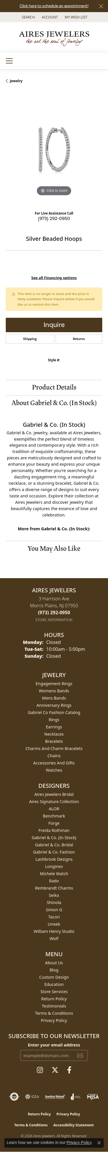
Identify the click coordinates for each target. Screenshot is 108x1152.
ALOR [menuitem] (54, 808)
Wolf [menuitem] (54, 938)
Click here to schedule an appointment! (54, 6)
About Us (54, 962)
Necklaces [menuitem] (54, 734)
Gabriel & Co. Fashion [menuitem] (54, 852)
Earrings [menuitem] (54, 727)
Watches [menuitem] (54, 770)
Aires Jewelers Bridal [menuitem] (54, 794)
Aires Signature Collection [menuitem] (54, 801)
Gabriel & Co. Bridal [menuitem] (54, 844)
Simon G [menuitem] (54, 909)
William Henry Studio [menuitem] (54, 931)
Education (54, 984)
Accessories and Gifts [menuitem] (54, 763)
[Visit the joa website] (76, 1096)
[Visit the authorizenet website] (14, 1096)
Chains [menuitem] (54, 755)
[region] (54, 149)
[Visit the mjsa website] (93, 1096)
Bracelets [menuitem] (54, 741)
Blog (54, 970)
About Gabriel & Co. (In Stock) (54, 403)
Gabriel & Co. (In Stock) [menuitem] (54, 837)
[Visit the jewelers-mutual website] (55, 1096)
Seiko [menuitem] (54, 895)
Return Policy (54, 998)
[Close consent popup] (99, 1143)
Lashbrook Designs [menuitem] (54, 859)
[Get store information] (54, 619)
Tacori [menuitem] (54, 917)
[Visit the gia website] (32, 1096)
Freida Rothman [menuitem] (54, 830)
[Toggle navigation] (9, 60)
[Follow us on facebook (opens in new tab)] (69, 1070)
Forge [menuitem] (54, 823)
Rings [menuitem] (54, 719)
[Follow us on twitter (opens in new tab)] (55, 1070)
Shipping (30, 339)
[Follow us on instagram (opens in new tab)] (40, 1070)
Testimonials (54, 1006)
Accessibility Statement (73, 1125)
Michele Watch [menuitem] (54, 873)
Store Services (53, 991)
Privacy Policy (54, 1020)
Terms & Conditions (54, 1013)
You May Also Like (54, 548)
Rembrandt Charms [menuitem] (54, 888)
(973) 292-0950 (54, 218)
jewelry (16, 80)
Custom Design (54, 977)
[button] (28, 17)
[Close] (101, 6)
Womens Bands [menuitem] (54, 691)
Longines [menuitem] (54, 866)
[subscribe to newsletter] (80, 1055)
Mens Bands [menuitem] (54, 698)
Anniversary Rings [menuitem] (54, 705)
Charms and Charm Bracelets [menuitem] (53, 748)
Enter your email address (54, 1045)
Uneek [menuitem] (54, 924)
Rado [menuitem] (54, 881)
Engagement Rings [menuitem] (54, 683)
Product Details (54, 387)
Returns (79, 339)
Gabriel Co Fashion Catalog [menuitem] (54, 712)
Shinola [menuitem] (54, 902)
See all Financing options (54, 277)
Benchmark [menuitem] (54, 816)
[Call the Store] (54, 612)
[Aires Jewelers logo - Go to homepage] (54, 37)
